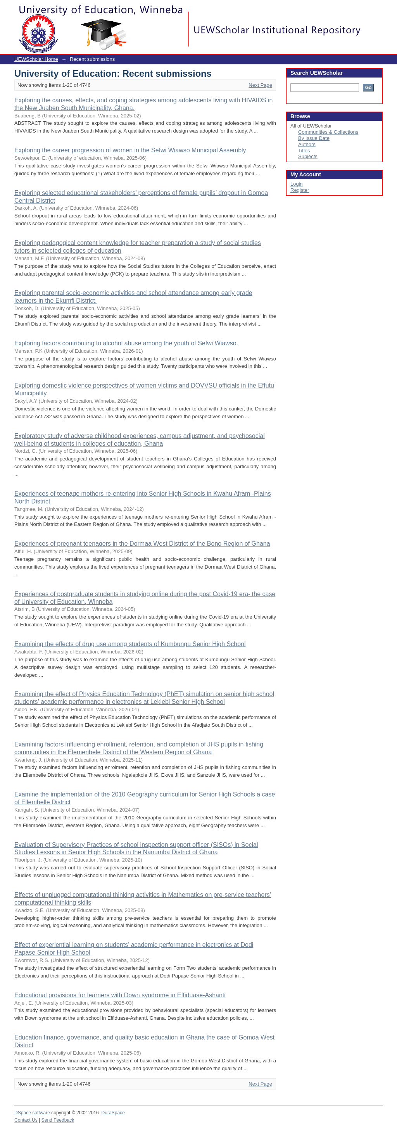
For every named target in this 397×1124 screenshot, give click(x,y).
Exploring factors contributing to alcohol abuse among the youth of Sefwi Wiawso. (126, 343)
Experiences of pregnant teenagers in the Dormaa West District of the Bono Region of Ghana (142, 543)
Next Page (260, 85)
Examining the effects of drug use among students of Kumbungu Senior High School (130, 644)
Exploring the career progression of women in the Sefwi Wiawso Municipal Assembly (130, 150)
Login (376, 9)
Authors (307, 144)
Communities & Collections (328, 132)
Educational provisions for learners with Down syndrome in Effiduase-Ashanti (120, 995)
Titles (304, 150)
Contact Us (26, 1120)
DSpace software (32, 1112)
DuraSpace (112, 1112)
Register (299, 190)
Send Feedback (57, 1120)
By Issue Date (314, 138)
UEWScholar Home (36, 59)
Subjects (308, 156)
